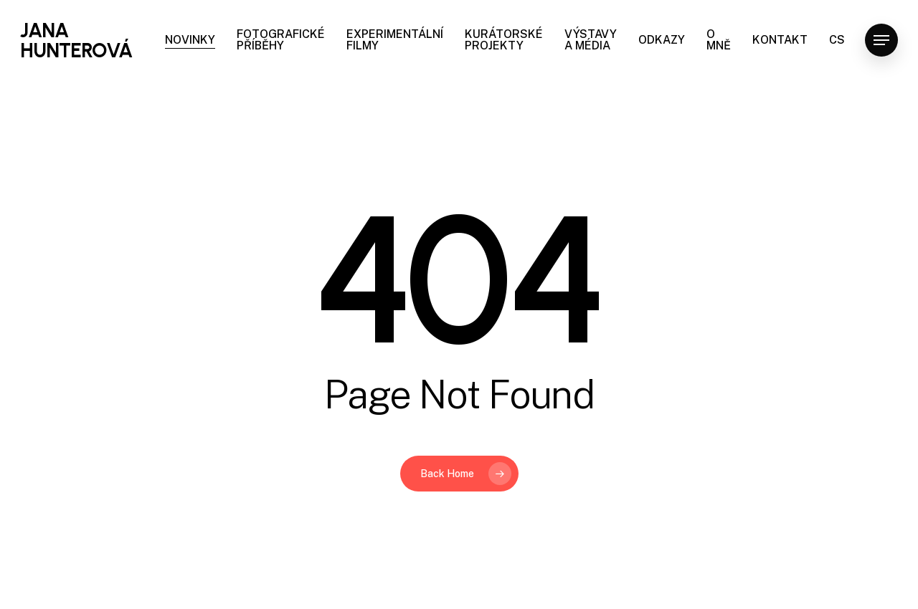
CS (837, 40)
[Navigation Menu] (881, 40)
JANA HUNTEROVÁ (76, 40)
